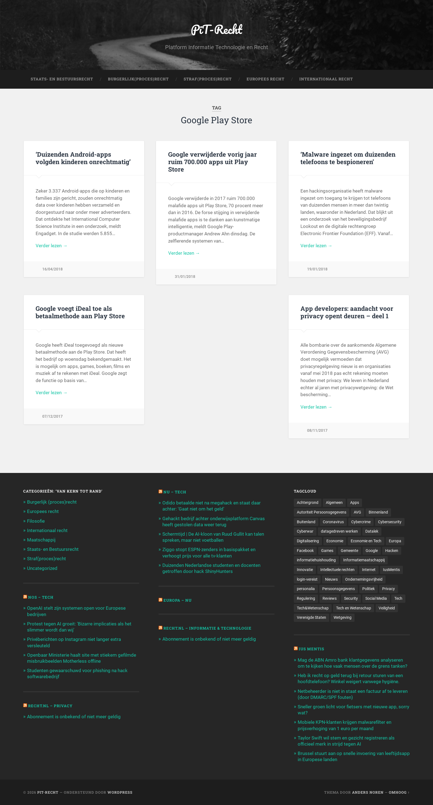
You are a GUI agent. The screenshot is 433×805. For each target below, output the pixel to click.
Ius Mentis (311, 648)
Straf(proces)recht (46, 558)
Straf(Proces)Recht (208, 79)
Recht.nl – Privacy (50, 705)
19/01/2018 (317, 269)
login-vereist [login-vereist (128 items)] (307, 579)
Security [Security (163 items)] (351, 598)
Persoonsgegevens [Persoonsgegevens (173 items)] (338, 588)
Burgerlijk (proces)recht (52, 502)
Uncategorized (42, 568)
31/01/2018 (185, 276)
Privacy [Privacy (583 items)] (388, 588)
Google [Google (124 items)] (372, 550)
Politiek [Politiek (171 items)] (368, 588)
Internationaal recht (47, 530)
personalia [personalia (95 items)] (306, 588)
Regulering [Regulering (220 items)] (306, 598)
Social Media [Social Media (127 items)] (376, 598)
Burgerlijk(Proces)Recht (138, 79)
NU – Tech (174, 492)
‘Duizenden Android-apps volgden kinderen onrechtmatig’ (83, 158)
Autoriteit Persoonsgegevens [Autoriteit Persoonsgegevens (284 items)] (321, 512)
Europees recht (43, 511)
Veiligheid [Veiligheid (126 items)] (387, 608)
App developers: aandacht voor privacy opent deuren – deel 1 (346, 312)
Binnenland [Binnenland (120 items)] (378, 512)
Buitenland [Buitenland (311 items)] (306, 522)
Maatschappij (41, 540)
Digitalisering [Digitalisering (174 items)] (308, 541)
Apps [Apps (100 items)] (354, 502)
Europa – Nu (177, 600)
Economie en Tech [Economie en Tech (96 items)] (366, 541)
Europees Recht (265, 79)
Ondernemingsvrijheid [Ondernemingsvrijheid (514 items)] (363, 579)
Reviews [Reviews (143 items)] (330, 598)
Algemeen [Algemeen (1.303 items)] (334, 502)
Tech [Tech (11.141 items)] (398, 598)
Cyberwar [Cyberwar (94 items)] (305, 531)
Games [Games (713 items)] (327, 550)
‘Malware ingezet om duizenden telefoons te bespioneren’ (347, 158)
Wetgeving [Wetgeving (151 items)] (343, 617)
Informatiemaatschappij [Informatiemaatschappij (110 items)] (364, 560)
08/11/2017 (317, 430)
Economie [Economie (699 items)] (334, 541)
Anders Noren (368, 792)
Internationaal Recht (326, 79)
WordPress (120, 792)
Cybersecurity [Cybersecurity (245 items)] (390, 522)
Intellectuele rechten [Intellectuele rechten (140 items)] (337, 569)
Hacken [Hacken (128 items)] (391, 550)
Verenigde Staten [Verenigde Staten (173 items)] (311, 617)
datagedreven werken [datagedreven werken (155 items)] (339, 531)
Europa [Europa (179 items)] (395, 541)
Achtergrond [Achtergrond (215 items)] (307, 502)
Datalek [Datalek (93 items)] (371, 531)
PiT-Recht (216, 29)
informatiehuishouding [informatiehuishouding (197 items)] (316, 560)
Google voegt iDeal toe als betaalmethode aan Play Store (80, 312)
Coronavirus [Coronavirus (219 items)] (333, 522)
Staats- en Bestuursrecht (62, 79)
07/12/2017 (52, 416)
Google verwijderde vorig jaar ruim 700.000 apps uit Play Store (212, 161)
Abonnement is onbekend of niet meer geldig (74, 716)
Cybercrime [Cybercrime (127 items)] (361, 522)
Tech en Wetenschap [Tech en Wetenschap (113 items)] (353, 608)
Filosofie (36, 521)
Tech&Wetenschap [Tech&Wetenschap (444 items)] (313, 608)
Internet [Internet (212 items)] (369, 569)
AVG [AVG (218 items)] (357, 512)
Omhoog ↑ (399, 792)
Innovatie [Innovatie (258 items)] (305, 569)
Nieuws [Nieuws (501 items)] (331, 579)
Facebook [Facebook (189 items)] (305, 550)
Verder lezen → (51, 245)
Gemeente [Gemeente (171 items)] (349, 550)
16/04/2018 (52, 269)
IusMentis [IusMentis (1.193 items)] (391, 569)
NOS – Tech (41, 597)
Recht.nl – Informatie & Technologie (207, 628)
